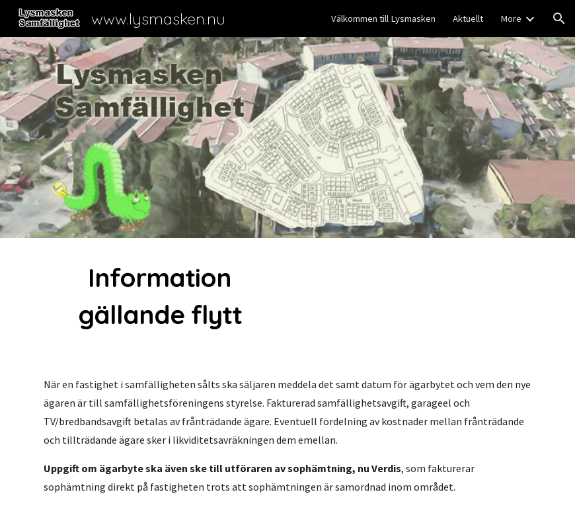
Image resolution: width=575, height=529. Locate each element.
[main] (160, 296)
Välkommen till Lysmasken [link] (383, 18)
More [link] (510, 18)
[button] (559, 18)
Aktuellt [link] (468, 18)
